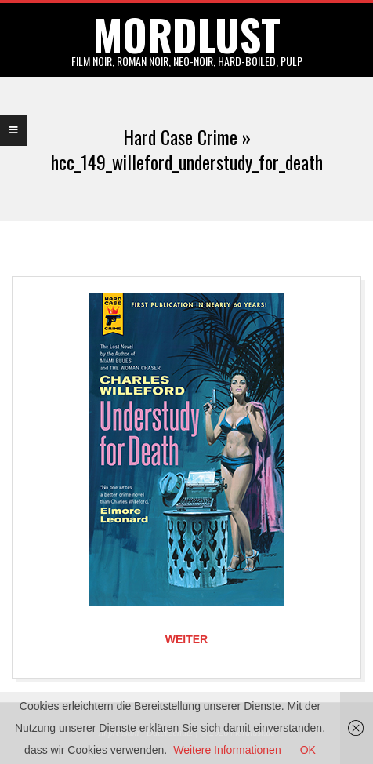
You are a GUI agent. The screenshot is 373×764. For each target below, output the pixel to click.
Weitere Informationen (227, 750)
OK (308, 750)
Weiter (186, 639)
